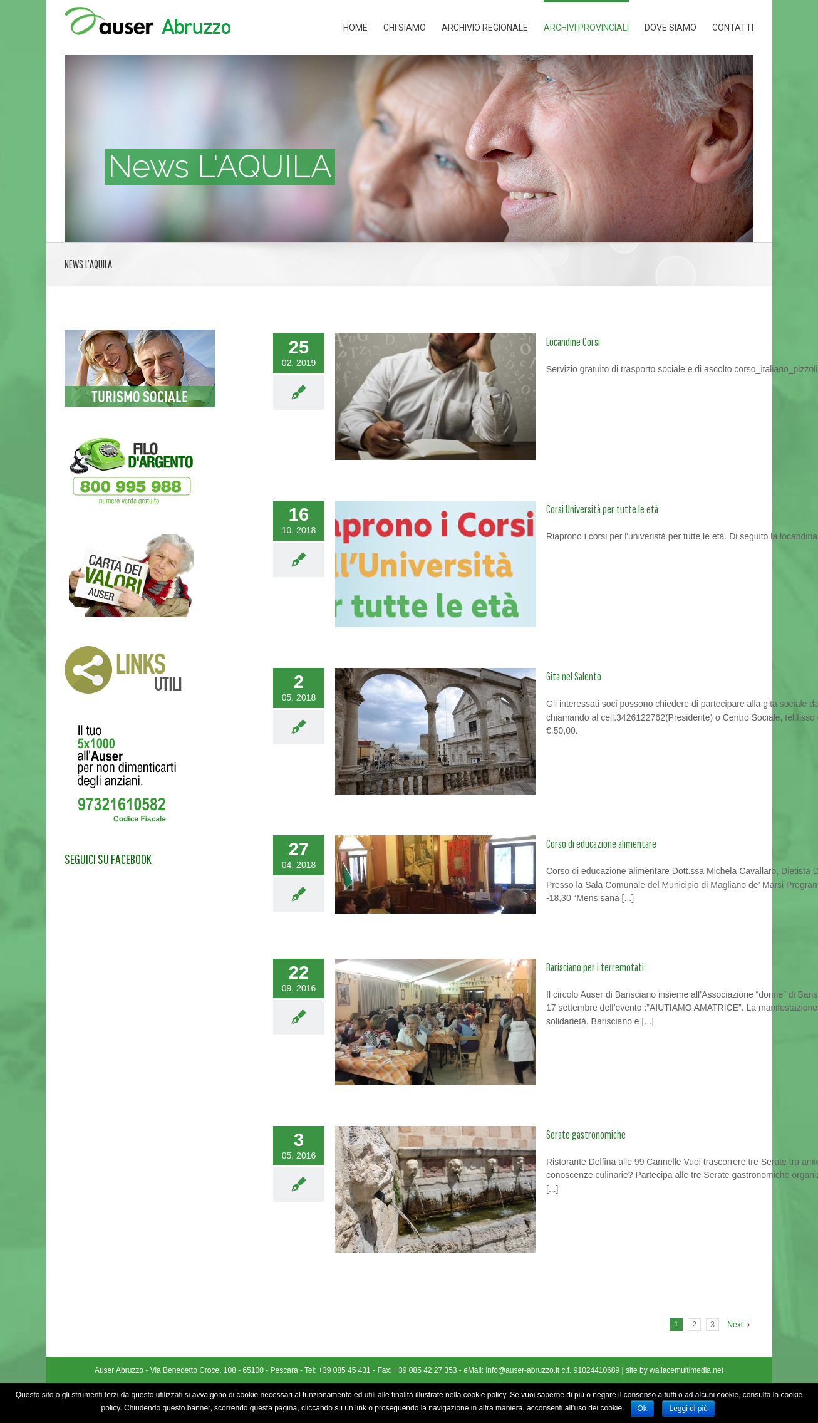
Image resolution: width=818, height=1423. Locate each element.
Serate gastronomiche (586, 1134)
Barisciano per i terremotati (595, 967)
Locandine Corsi (573, 341)
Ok (642, 1408)
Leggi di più (688, 1408)
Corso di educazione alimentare (601, 843)
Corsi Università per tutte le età (602, 509)
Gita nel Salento (573, 676)
